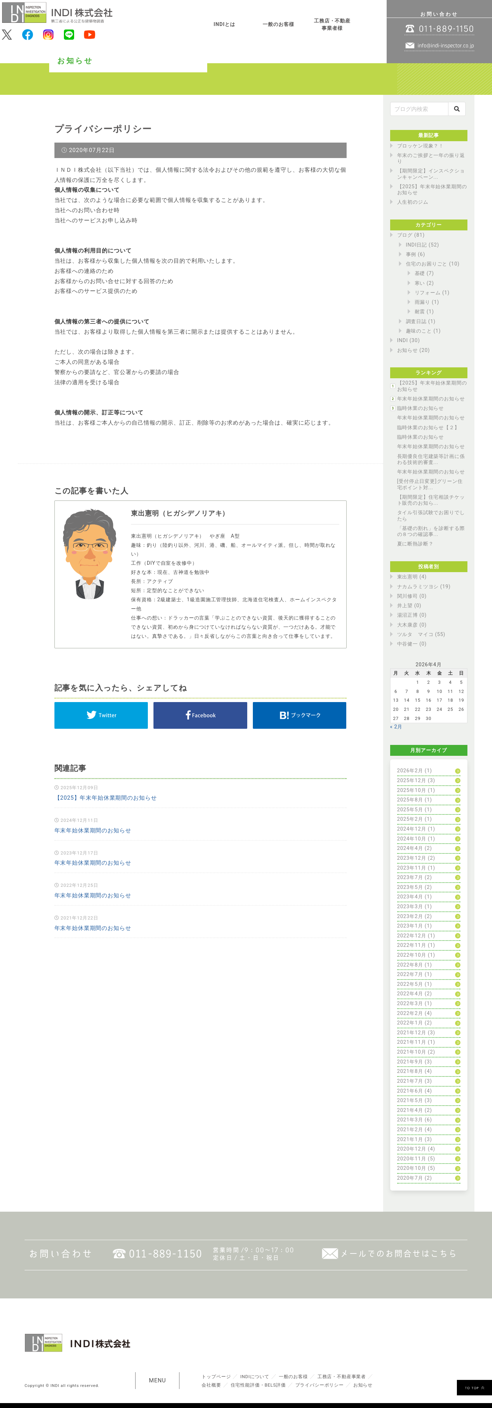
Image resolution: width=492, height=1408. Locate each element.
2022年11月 (412, 945)
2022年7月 (410, 974)
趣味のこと (419, 331)
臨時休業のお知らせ (421, 408)
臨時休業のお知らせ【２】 (428, 428)
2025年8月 (410, 800)
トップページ (216, 1376)
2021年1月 (410, 1139)
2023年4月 (410, 897)
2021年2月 (410, 1130)
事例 (411, 254)
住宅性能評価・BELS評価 (259, 1384)
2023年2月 (410, 916)
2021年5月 (410, 1101)
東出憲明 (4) (412, 577)
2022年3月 (410, 1004)
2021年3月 (410, 1120)
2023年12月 (412, 858)
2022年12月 (412, 936)
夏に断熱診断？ (415, 544)
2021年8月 (410, 1071)
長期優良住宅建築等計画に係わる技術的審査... (431, 459)
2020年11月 (412, 1159)
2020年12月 (412, 1149)
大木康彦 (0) (412, 625)
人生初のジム (413, 202)
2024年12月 (412, 829)
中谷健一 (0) (412, 644)
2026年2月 (410, 771)
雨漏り (423, 302)
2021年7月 (410, 1081)
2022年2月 (410, 1013)
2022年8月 (410, 965)
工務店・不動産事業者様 (332, 25)
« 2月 (396, 727)
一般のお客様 (278, 24)
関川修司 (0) (412, 596)
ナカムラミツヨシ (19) (424, 587)
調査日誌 (416, 322)
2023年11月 (412, 868)
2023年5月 (410, 887)
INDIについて (255, 1376)
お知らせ (407, 350)
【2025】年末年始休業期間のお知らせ (106, 798)
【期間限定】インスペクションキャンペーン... (431, 174)
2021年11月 (412, 1042)
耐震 (420, 312)
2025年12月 (412, 781)
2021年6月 (410, 1091)
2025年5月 (410, 810)
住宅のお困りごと (427, 264)
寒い (420, 283)
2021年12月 (412, 1033)
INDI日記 (416, 245)
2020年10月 (412, 1168)
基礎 (420, 273)
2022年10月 (412, 955)
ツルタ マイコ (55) (421, 634)
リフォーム (428, 293)
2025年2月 (410, 819)
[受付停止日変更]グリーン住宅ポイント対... (430, 484)
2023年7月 (410, 877)
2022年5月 (410, 984)
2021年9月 (410, 1062)
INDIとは (224, 24)
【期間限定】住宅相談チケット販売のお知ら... (431, 500)
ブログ (405, 235)
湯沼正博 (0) (412, 615)
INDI (402, 340)
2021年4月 (410, 1110)
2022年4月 (410, 994)
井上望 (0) (409, 606)
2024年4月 (410, 848)
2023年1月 (410, 926)
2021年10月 (412, 1052)
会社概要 (211, 1384)
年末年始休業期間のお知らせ (93, 830)
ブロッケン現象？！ (421, 146)
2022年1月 (410, 1023)
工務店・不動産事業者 (343, 1376)
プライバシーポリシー (320, 1384)
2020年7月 (410, 1178)
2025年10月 (412, 790)
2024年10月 (412, 839)
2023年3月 (410, 907)
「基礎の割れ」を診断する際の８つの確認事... (431, 531)
